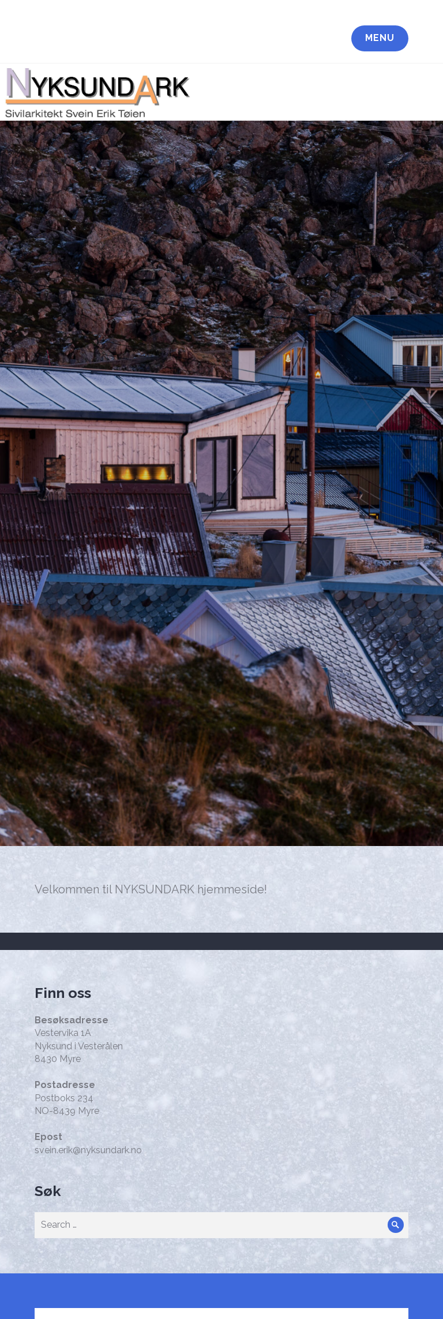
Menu (380, 37)
